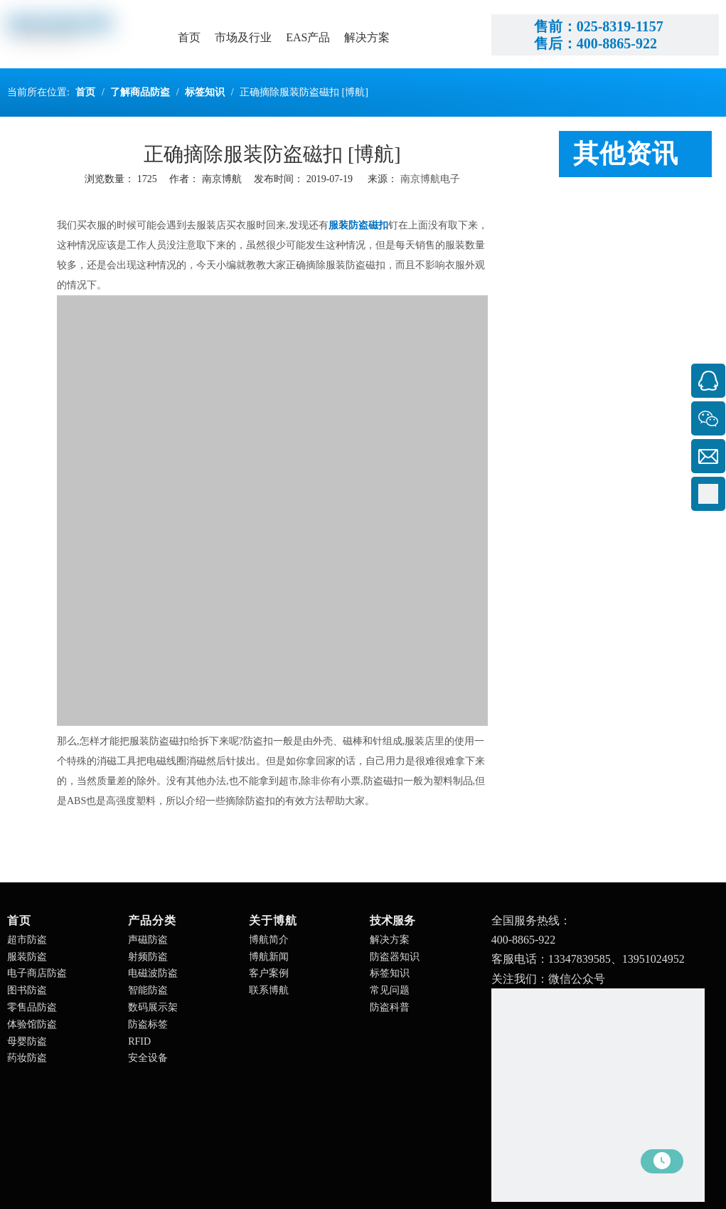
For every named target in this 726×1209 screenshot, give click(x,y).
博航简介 (269, 939)
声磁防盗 (148, 939)
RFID (139, 1041)
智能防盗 (148, 990)
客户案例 (269, 973)
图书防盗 (27, 990)
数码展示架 (153, 1007)
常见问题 (390, 990)
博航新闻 (269, 956)
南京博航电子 (430, 179)
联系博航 (269, 990)
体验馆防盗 (32, 1024)
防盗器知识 (395, 956)
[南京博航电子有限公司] (598, 1095)
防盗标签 (148, 1024)
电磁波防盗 (153, 973)
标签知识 (390, 973)
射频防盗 (148, 956)
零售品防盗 (32, 1007)
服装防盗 (27, 956)
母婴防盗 (27, 1041)
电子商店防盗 (37, 973)
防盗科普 (390, 1007)
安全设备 (148, 1057)
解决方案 (390, 939)
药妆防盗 (27, 1057)
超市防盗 (27, 939)
